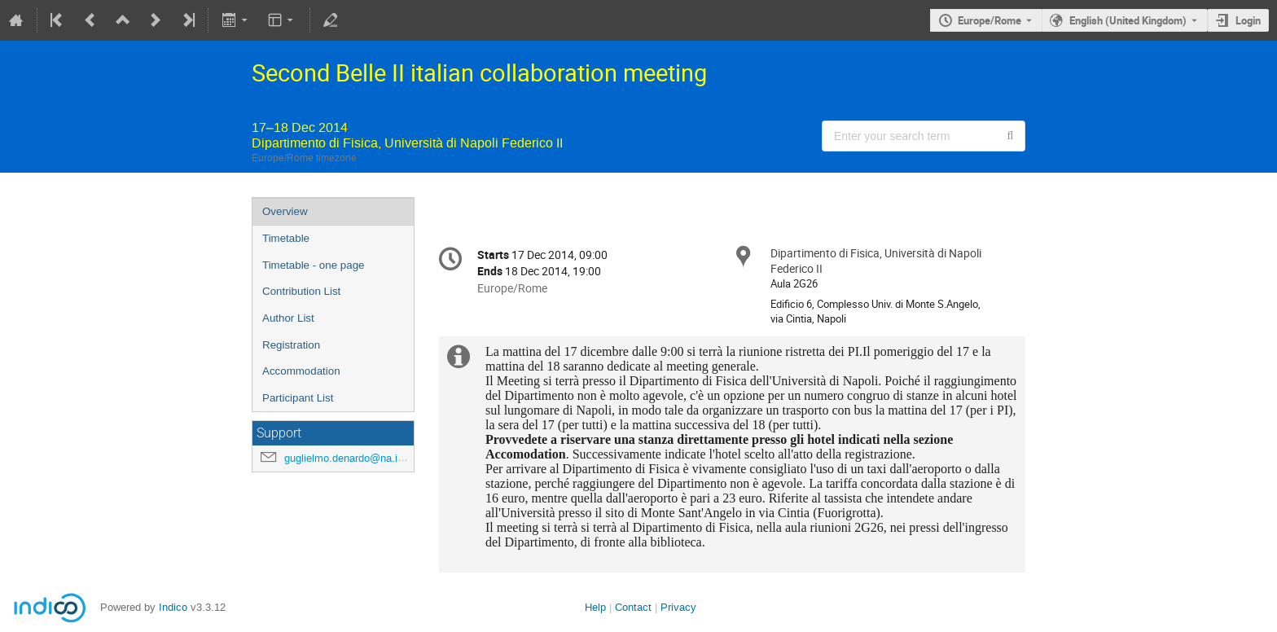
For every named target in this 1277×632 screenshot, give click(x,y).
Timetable (285, 238)
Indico (173, 607)
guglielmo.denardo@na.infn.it (352, 458)
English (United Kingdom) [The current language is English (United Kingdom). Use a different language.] (1128, 20)
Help (595, 607)
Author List (288, 318)
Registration (291, 345)
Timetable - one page (313, 265)
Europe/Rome (989, 20)
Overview (285, 211)
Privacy (678, 607)
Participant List (297, 398)
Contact (633, 607)
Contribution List (301, 291)
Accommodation (301, 371)
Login (1248, 20)
